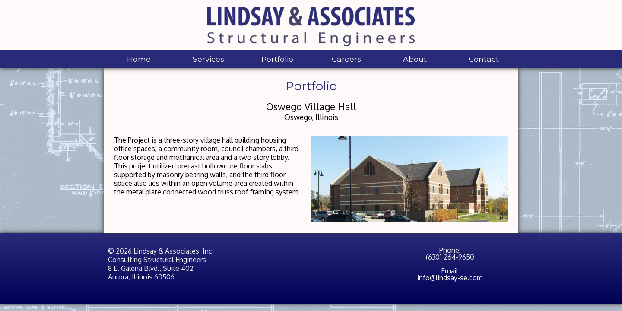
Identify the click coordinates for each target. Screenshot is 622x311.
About (415, 58)
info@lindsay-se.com (450, 277)
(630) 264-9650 (450, 257)
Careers (346, 58)
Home (139, 58)
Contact (484, 58)
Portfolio (277, 58)
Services (208, 58)
